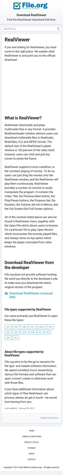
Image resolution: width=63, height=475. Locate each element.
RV (40, 332)
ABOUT (32, 454)
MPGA (41, 327)
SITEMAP (32, 448)
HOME (31, 431)
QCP (50, 327)
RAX (8, 332)
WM (8, 338)
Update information (49, 418)
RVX (47, 332)
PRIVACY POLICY (31, 442)
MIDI (24, 327)
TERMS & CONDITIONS (31, 436)
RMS (25, 332)
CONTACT (31, 459)
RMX (33, 332)
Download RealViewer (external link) (31, 295)
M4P (16, 327)
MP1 (33, 327)
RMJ (16, 332)
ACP (8, 327)
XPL (15, 338)
